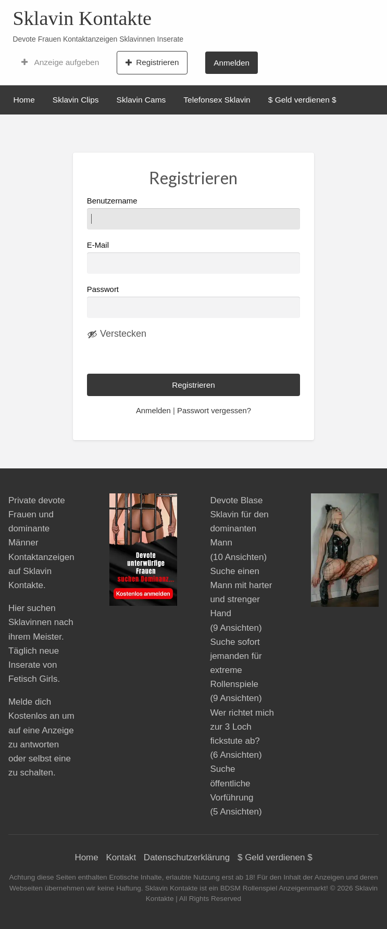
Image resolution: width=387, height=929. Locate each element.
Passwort (103, 289)
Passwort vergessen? (214, 410)
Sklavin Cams (141, 99)
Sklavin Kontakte (82, 18)
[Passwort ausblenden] (116, 334)
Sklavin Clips (76, 99)
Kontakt (121, 857)
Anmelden (231, 62)
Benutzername (193, 213)
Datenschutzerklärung (187, 857)
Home (24, 99)
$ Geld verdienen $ (302, 99)
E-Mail (193, 257)
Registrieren (152, 62)
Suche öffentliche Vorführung (231, 783)
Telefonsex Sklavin (216, 99)
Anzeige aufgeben (60, 62)
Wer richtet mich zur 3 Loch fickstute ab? (242, 727)
